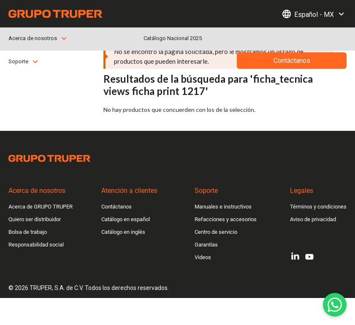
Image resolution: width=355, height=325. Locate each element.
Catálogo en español (125, 219)
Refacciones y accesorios (226, 219)
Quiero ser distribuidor (34, 219)
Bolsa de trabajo (27, 232)
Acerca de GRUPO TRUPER (40, 206)
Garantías (206, 244)
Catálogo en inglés (123, 232)
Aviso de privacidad (313, 219)
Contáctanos (116, 206)
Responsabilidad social (36, 244)
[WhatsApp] (335, 305)
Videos (203, 257)
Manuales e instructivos (223, 206)
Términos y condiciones (318, 206)
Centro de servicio (216, 232)
